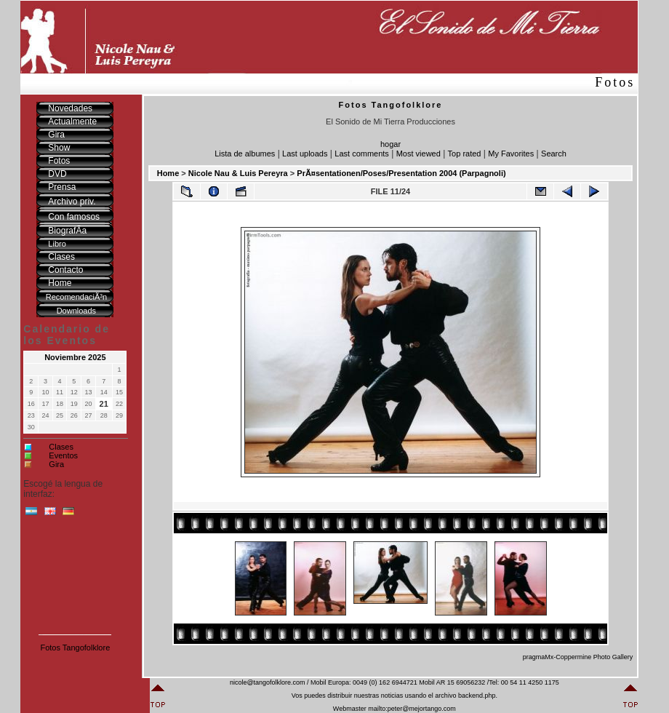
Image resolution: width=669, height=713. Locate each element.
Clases (61, 446)
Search (553, 153)
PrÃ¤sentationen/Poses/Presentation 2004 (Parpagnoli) (401, 173)
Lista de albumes (245, 153)
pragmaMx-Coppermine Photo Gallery (578, 657)
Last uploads (304, 153)
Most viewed (418, 153)
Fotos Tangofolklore (75, 647)
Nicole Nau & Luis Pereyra (238, 173)
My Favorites (511, 153)
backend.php (477, 695)
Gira (56, 464)
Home (168, 173)
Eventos (63, 455)
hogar (390, 144)
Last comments (361, 153)
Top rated (464, 153)
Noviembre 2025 (74, 357)
